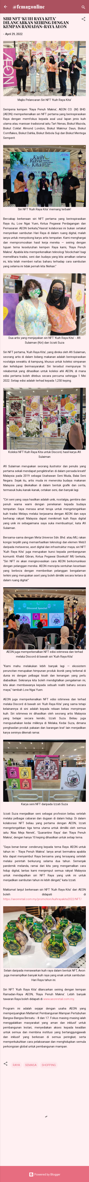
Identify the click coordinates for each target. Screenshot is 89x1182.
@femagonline (29, 7)
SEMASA (31, 1065)
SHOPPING (49, 1065)
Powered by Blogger (44, 1174)
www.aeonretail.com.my (58, 999)
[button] (83, 20)
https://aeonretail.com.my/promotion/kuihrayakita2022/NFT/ (42, 899)
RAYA (16, 1065)
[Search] (83, 8)
